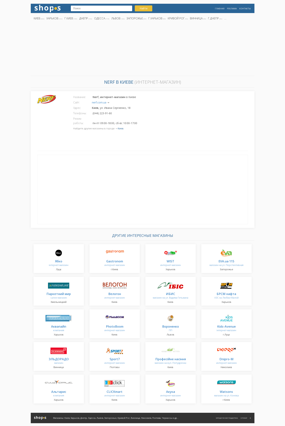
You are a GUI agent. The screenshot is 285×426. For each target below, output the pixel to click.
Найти (143, 8)
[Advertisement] (143, 49)
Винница (196, 18)
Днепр (83, 18)
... (225, 18)
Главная (219, 8)
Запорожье (135, 18)
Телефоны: (79, 113)
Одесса (99, 18)
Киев (37, 18)
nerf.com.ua (99, 102)
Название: (79, 97)
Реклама (232, 8)
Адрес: (77, 108)
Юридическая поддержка (227, 418)
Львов (115, 18)
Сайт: (76, 102)
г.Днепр (213, 18)
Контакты (245, 8)
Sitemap (243, 418)
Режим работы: (78, 121)
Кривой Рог (176, 18)
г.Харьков (155, 18)
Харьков (52, 18)
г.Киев (68, 18)
